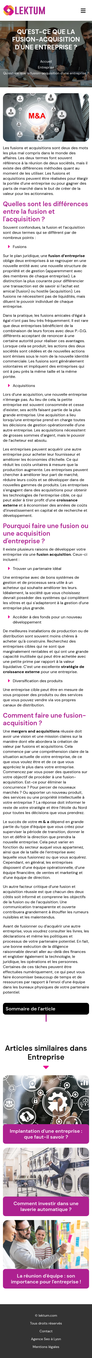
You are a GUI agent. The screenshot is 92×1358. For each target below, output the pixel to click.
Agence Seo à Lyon (46, 1339)
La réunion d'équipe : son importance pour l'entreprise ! (46, 1279)
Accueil (46, 61)
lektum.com (48, 1315)
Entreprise (46, 67)
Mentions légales (46, 1347)
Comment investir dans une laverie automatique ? (46, 1206)
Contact (46, 1331)
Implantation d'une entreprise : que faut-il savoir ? (46, 1134)
